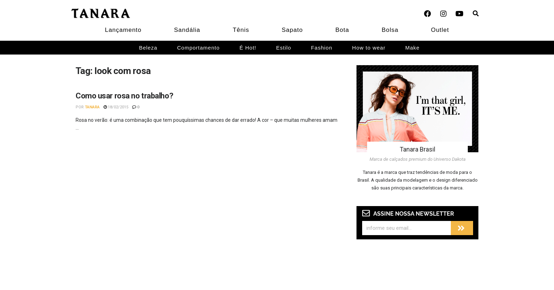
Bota (342, 30)
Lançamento (123, 30)
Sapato (292, 30)
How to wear (368, 48)
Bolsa (390, 30)
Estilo (283, 48)
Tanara (92, 107)
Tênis (241, 30)
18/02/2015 (116, 107)
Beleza (148, 48)
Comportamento (198, 48)
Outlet (440, 30)
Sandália (187, 30)
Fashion (321, 48)
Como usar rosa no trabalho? (124, 95)
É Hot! (248, 48)
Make (412, 48)
